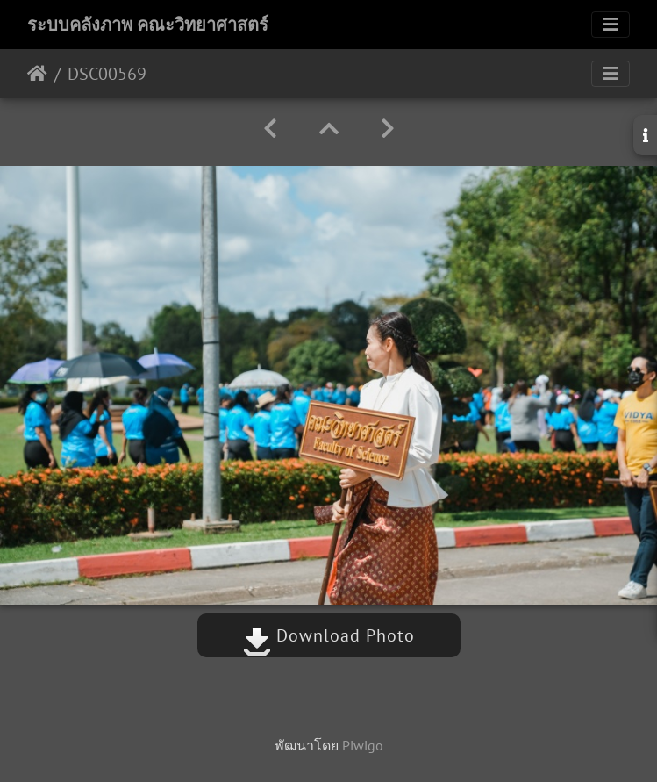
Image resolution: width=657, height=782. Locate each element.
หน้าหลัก (37, 74)
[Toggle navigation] (610, 24)
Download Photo (329, 635)
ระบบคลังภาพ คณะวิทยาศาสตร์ (147, 24)
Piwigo (362, 745)
